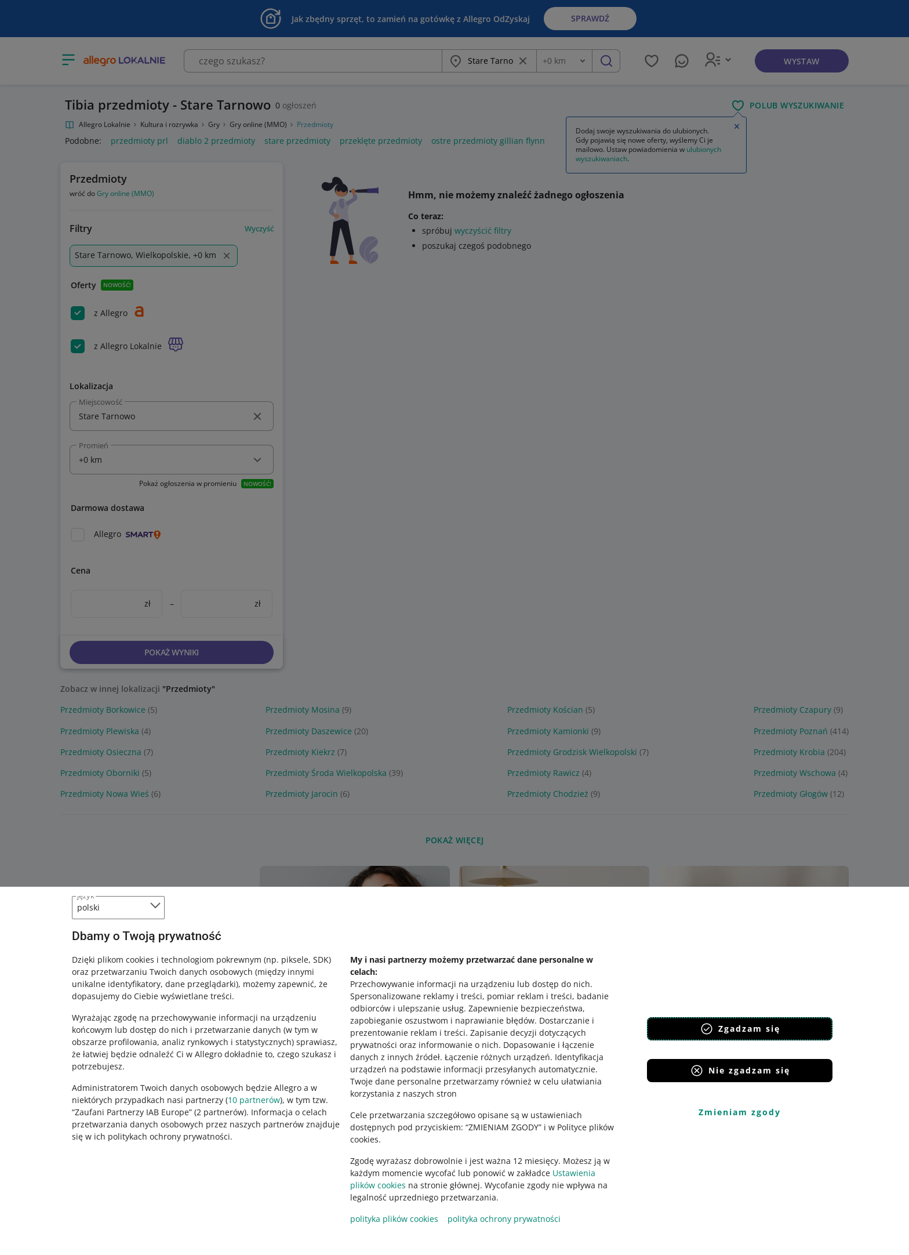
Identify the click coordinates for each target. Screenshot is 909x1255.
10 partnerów (254, 1099)
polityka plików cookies (394, 1218)
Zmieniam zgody (740, 1112)
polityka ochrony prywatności (504, 1218)
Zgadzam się (740, 1029)
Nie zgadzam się (740, 1071)
